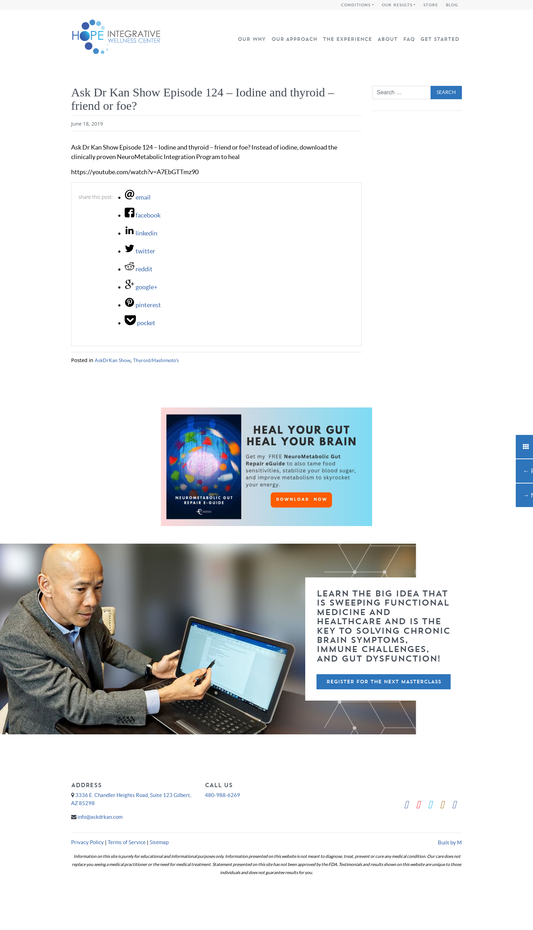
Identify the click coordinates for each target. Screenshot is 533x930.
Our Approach (294, 39)
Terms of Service (127, 842)
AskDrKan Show (113, 360)
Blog (452, 4)
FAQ (409, 39)
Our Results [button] (397, 4)
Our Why (252, 39)
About (387, 39)
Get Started (439, 39)
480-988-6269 (222, 795)
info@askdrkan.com (100, 817)
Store (430, 4)
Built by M (450, 843)
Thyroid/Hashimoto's (156, 360)
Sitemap (159, 842)
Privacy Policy (87, 842)
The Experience (347, 39)
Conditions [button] (355, 4)
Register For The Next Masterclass (383, 681)
